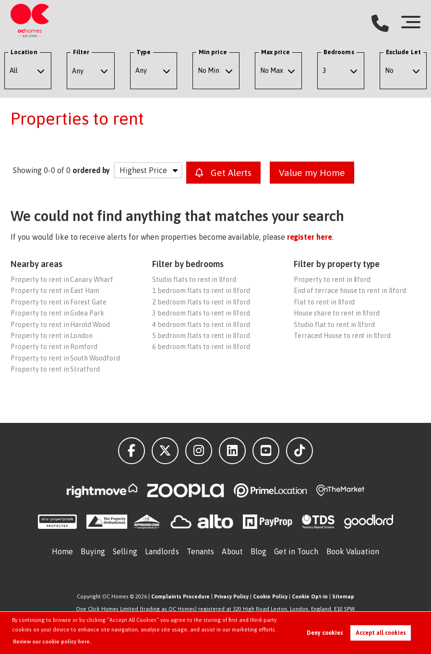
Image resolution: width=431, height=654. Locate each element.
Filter (81, 52)
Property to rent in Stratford (55, 369)
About (232, 551)
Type (143, 52)
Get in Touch (296, 551)
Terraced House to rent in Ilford (342, 335)
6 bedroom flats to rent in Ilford (201, 346)
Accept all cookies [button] (381, 633)
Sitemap (343, 596)
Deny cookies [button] (325, 633)
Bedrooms (338, 52)
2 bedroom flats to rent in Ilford (201, 302)
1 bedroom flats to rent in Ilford (201, 290)
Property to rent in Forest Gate (59, 302)
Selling (125, 551)
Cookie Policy (270, 596)
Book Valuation (352, 551)
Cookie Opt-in (310, 596)
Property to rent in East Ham (55, 290)
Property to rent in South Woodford (65, 358)
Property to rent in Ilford (332, 279)
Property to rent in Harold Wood (60, 324)
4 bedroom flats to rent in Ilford (201, 324)
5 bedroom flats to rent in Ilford (201, 335)
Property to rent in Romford (54, 346)
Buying (93, 551)
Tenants (201, 551)
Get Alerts (223, 173)
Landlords (162, 551)
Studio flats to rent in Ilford (194, 279)
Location (24, 52)
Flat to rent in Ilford (324, 302)
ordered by (91, 170)
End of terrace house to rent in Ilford (350, 290)
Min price (213, 52)
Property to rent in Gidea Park (57, 313)
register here (309, 237)
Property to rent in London (52, 335)
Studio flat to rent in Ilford (334, 324)
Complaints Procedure (180, 596)
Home (62, 551)
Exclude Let (403, 52)
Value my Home (312, 172)
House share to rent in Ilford (337, 313)
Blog (258, 551)
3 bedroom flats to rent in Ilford (201, 313)
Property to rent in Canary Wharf (62, 279)
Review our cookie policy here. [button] (52, 641)
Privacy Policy (231, 596)
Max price (275, 52)
